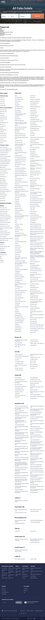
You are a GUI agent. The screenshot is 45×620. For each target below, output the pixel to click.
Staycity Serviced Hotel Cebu (35, 291)
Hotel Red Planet (33, 113)
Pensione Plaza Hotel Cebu (35, 206)
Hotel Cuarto (17, 267)
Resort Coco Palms (18, 342)
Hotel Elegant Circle (18, 280)
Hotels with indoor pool (25, 572)
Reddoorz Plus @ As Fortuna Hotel (36, 238)
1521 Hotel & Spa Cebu (19, 99)
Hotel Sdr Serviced (33, 124)
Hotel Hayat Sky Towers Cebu (20, 301)
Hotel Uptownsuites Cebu (34, 147)
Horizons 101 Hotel (18, 218)
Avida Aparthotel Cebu (19, 489)
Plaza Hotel (32, 209)
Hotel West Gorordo (33, 154)
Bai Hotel (16, 125)
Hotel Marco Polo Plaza (19, 322)
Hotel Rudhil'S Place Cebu (34, 119)
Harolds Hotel (17, 212)
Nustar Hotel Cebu (33, 183)
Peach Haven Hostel (34, 389)
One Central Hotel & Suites (35, 188)
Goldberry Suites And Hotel (20, 189)
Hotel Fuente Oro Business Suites (21, 290)
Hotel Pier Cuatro (33, 108)
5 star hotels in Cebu (18, 569)
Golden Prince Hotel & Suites (20, 194)
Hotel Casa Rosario (18, 250)
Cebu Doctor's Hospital (4, 218)
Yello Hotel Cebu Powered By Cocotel (36, 328)
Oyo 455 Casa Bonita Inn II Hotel (36, 200)
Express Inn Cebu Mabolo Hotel (20, 171)
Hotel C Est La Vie (18, 247)
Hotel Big (16, 243)
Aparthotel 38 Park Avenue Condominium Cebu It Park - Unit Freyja (21, 421)
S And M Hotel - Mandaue (34, 265)
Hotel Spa (32, 131)
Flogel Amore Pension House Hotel (21, 182)
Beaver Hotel (17, 131)
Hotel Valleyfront (33, 149)
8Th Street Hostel (18, 377)
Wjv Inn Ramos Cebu (34, 366)
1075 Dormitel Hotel (18, 97)
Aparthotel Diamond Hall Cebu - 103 (21, 446)
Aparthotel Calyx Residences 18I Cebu (22, 435)
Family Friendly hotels (4, 161)
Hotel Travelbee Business (34, 142)
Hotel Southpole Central (34, 130)
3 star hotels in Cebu (18, 575)
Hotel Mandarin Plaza (19, 317)
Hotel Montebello (18, 329)
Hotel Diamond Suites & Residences (21, 269)
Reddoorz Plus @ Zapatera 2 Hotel (36, 246)
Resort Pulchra (17, 346)
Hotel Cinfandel (17, 256)
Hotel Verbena (32, 151)
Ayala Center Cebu (3, 209)
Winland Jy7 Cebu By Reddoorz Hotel (37, 324)
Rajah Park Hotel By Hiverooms (35, 224)
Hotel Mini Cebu (18, 326)
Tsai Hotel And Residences (35, 308)
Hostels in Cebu (4, 573)
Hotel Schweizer (33, 122)
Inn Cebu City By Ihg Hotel (35, 156)
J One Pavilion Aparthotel (34, 439)
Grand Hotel (17, 199)
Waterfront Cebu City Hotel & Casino (36, 317)
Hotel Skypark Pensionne (34, 128)
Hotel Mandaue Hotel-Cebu (20, 318)
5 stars (1, 97)
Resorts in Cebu (4, 577)
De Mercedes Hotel (18, 162)
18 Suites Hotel (17, 101)
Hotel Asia (17, 238)
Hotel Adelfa (17, 226)
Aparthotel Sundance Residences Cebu (22, 475)
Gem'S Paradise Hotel (19, 187)
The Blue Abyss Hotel (34, 297)
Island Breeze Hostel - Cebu (35, 379)
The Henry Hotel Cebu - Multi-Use (36, 299)
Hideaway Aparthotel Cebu (35, 426)
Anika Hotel (17, 116)
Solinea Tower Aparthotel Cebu (35, 466)
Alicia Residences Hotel (19, 106)
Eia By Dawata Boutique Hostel (20, 386)
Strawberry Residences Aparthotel (36, 470)
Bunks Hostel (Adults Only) (20, 379)
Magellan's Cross (3, 220)
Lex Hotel (32, 158)
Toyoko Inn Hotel (33, 306)
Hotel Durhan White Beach (19, 276)
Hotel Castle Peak (18, 252)
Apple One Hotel (18, 118)
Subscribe (19, 602)
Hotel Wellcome (33, 153)
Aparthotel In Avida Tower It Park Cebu (22, 457)
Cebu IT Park (2, 213)
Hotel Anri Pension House (19, 233)
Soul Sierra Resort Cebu (34, 341)
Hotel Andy (17, 231)
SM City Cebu (2, 211)
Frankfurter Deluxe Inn (19, 354)
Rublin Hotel (32, 263)
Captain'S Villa (17, 531)
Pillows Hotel (32, 207)
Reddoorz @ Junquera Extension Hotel (37, 229)
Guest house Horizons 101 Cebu (20, 512)
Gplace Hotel (17, 197)
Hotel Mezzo (17, 324)
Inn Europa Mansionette (19, 361)
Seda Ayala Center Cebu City (36, 574)
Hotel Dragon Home (18, 274)
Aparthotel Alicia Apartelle (19, 424)
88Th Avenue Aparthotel (19, 410)
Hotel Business (17, 245)
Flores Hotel (17, 183)
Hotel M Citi (17, 311)
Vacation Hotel (33, 309)
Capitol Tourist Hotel (18, 142)
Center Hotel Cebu (18, 147)
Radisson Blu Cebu (34, 577)
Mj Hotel (31, 176)
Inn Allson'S (17, 359)
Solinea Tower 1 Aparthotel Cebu (36, 464)
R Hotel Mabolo (33, 222)
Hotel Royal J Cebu (33, 117)
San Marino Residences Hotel (35, 268)
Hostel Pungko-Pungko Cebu (20, 395)
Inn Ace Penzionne (18, 357)
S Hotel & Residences (34, 267)
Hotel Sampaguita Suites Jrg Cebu (36, 121)
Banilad (1, 250)
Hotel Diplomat (17, 271)
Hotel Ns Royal (33, 95)
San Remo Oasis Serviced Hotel (35, 270)
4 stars (1, 99)
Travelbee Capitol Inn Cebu (35, 357)
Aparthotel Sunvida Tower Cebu (20, 477)
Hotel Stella (32, 135)
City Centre (2, 207)
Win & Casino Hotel (33, 323)
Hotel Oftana (32, 97)
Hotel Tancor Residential (34, 139)
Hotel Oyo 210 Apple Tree (34, 101)
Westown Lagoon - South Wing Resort (37, 343)
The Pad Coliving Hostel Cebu (35, 394)
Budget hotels (24, 574)
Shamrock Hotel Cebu (34, 279)
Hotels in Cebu (4, 568)
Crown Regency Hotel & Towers (20, 159)
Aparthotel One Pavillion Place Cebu (21, 467)
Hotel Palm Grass (33, 104)
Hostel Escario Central (19, 391)
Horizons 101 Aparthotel (34, 430)
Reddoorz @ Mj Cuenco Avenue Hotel (37, 231)
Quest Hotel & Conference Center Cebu (36, 572)
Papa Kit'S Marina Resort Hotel (35, 202)
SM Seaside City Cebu (4, 215)
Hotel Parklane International (35, 106)
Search (37, 16)
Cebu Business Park (3, 246)
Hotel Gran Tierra (18, 295)
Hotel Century (17, 254)
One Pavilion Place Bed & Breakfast (36, 520)
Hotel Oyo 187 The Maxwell (35, 99)
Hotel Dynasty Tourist (19, 278)
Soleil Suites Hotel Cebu (34, 287)
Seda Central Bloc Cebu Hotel (35, 277)
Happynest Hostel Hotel (19, 210)
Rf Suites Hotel (33, 259)
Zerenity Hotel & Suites (34, 330)
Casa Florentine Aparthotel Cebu (36, 412)
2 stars (1, 103)
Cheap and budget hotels (25, 569)
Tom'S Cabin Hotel (33, 304)
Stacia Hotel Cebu (33, 289)
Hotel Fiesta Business (19, 286)
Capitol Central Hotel (18, 140)
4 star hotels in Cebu (18, 572)
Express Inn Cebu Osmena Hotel (20, 173)
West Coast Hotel (33, 319)
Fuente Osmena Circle (4, 216)
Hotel (16, 95)
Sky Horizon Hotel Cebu (34, 283)
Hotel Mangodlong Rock (19, 320)
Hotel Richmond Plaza (34, 115)
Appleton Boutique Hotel (19, 120)
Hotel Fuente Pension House (20, 292)
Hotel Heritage (17, 303)
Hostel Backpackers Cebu (19, 389)
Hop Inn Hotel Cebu (18, 213)
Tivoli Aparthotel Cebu (34, 484)
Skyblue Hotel (32, 285)
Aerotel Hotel (17, 104)
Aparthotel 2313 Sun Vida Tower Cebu (22, 415)
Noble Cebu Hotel (33, 180)
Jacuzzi (23, 577)
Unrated (1, 105)
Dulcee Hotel (17, 166)
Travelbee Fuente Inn (34, 359)
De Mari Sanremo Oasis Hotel (20, 160)
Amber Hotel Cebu (18, 112)
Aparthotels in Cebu (4, 575)
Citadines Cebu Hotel (18, 150)
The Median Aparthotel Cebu (35, 479)
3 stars (1, 101)
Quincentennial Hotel (34, 218)
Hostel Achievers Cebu (19, 388)
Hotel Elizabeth (17, 282)
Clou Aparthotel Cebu (34, 418)
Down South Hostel (18, 384)
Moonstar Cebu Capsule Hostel (35, 381)
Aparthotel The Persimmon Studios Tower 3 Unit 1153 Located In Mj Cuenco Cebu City (21, 480)
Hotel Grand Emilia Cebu (19, 297)
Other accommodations (6, 107)
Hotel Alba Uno (17, 227)
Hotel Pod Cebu (33, 110)
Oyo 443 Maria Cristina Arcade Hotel (36, 198)
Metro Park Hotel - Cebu (34, 174)
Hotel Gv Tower (17, 299)
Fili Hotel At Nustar (18, 180)
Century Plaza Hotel (18, 148)
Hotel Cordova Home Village (20, 260)
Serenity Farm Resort (34, 339)
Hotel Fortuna (17, 288)
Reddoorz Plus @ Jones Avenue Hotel (37, 242)
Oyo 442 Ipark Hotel (33, 197)
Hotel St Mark (32, 133)
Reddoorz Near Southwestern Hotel (36, 236)
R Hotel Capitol (33, 220)
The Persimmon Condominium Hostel (37, 396)
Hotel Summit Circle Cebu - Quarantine (37, 137)
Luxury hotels (24, 576)
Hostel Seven (17, 397)
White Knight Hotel (33, 321)
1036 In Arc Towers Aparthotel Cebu (21, 406)
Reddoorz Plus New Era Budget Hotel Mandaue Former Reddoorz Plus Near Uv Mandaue (37, 256)
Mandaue (1, 248)
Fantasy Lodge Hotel (18, 178)
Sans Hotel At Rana (33, 272)
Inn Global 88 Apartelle (19, 363)
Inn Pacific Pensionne (19, 368)
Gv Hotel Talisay (18, 204)
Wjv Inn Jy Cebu (33, 362)
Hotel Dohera (17, 273)
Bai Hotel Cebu (33, 576)
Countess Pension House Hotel (20, 157)
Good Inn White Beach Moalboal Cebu (21, 356)
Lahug (1, 244)
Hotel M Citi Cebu (18, 313)
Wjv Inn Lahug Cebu (33, 364)
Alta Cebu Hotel (17, 110)
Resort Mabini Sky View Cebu (20, 344)
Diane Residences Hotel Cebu (20, 164)
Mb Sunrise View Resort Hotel (35, 172)
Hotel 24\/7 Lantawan (19, 224)
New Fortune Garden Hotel (35, 178)
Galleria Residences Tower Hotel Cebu (21, 185)
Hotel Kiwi (16, 309)
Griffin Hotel (17, 203)
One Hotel (32, 190)
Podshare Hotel (33, 213)
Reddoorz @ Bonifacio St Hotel (35, 227)
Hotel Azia (17, 239)
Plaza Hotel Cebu (33, 211)
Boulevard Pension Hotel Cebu (20, 135)
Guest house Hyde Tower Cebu (35, 509)
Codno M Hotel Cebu (18, 155)
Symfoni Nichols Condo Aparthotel (36, 477)
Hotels (1, 113)
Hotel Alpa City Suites (19, 229)
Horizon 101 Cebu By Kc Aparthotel (36, 428)
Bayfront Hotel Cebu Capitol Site (20, 127)
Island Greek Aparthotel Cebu (35, 435)
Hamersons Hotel (18, 206)
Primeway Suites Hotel (34, 215)
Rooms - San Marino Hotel (35, 261)
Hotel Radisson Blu (33, 112)
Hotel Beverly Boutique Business (20, 241)
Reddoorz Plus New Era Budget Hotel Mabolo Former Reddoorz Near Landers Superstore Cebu (37, 252)
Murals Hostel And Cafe (34, 383)
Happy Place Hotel (18, 208)
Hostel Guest (17, 393)
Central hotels (2, 158)
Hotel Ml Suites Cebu (18, 327)
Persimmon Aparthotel (34, 456)
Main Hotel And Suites (34, 163)
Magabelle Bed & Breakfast (20, 523)
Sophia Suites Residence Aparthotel (36, 468)
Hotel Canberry (17, 248)
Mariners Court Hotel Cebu (35, 171)
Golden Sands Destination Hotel (20, 195)
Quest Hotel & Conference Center (36, 216)
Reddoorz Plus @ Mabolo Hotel (35, 244)
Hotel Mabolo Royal (18, 315)
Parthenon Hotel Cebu (34, 204)
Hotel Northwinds (18, 331)
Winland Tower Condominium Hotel (36, 326)
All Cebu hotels (2, 200)
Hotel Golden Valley (18, 294)
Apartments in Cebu (4, 570)
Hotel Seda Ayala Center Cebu (35, 126)
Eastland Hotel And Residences (20, 168)
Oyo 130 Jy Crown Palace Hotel (36, 195)
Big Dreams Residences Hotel (20, 133)
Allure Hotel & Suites (18, 108)
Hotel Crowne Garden (19, 265)
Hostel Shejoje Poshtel (34, 377)
